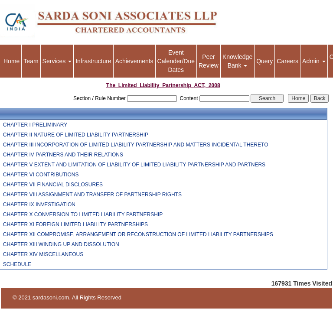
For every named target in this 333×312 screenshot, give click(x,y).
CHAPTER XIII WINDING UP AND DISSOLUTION (61, 244)
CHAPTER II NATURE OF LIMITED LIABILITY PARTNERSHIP (75, 135)
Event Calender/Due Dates (176, 61)
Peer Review (209, 61)
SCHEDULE (17, 264)
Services (57, 61)
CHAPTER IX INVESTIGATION (39, 205)
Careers (287, 61)
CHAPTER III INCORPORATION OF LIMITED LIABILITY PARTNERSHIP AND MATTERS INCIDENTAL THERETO (135, 145)
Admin (314, 61)
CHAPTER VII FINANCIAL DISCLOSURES (53, 185)
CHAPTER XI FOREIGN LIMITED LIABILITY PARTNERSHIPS (75, 224)
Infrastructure (93, 61)
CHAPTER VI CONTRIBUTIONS (41, 175)
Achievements (134, 61)
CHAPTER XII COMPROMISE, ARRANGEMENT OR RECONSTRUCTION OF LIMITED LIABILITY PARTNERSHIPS (138, 234)
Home (11, 61)
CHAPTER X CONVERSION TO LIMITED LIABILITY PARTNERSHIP (83, 214)
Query (264, 61)
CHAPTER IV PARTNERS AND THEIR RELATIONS (63, 155)
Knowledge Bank (237, 61)
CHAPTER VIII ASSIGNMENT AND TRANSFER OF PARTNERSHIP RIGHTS (92, 195)
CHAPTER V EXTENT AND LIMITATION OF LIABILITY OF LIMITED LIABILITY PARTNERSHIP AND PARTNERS (134, 165)
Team (30, 61)
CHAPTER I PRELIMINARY (35, 125)
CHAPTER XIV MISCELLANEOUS (43, 254)
